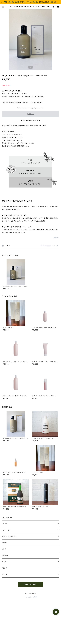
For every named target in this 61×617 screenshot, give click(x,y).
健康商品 (5, 543)
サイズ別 (4, 574)
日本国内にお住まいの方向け (30, 120)
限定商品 (5, 555)
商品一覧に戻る (30, 584)
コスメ (4, 549)
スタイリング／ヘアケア (9, 536)
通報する (56, 238)
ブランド (4, 568)
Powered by (30, 597)
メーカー (4, 562)
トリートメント (6, 530)
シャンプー (5, 524)
